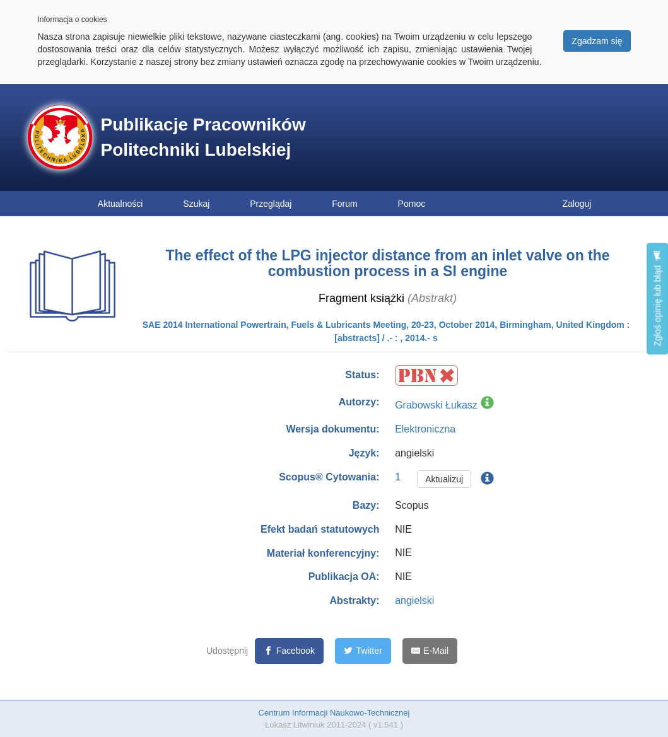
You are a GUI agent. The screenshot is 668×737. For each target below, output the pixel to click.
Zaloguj (577, 204)
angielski (414, 600)
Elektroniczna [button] (425, 429)
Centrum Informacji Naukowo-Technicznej (334, 712)
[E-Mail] (429, 651)
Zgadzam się (596, 41)
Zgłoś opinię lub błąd (657, 298)
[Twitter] (363, 651)
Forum (344, 204)
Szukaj (196, 204)
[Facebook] (289, 651)
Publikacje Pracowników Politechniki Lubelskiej (203, 137)
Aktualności (120, 204)
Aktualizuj (444, 479)
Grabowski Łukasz (436, 405)
